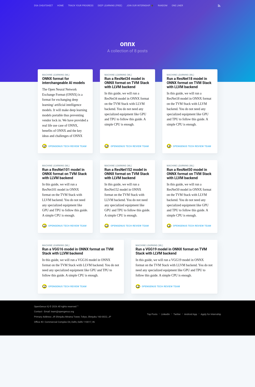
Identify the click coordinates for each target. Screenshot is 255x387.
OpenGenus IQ (41, 307)
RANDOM (162, 5)
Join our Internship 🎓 (140, 5)
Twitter (177, 315)
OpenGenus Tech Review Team (67, 146)
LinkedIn (165, 315)
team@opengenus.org (62, 313)
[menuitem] (43, 5)
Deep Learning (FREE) (110, 5)
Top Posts (152, 315)
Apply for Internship (211, 315)
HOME (60, 5)
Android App (190, 315)
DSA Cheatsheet (43, 5)
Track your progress (81, 5)
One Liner (177, 5)
